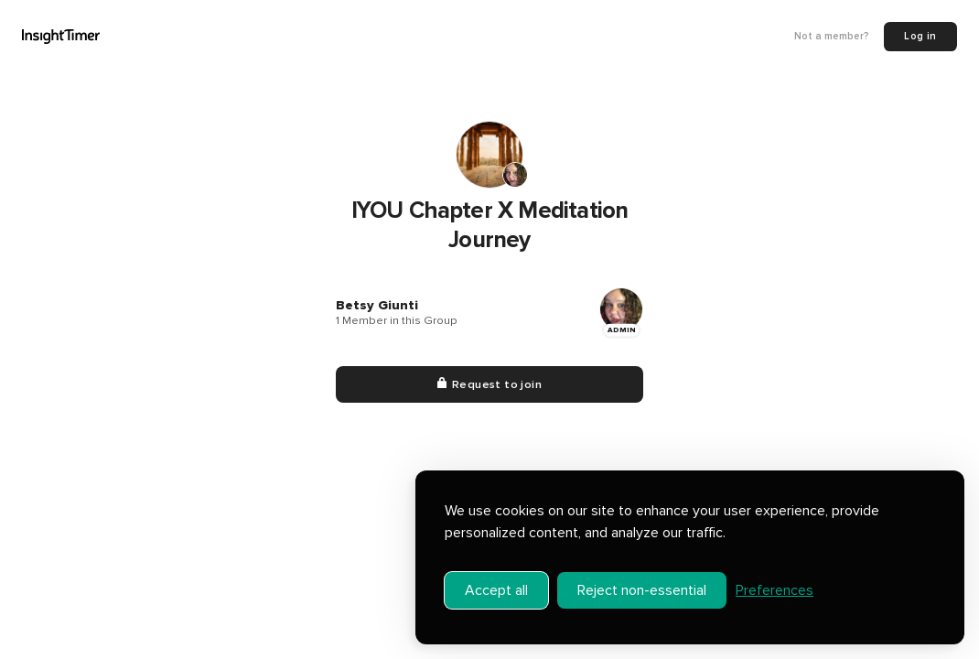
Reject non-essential (641, 590)
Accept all (496, 590)
